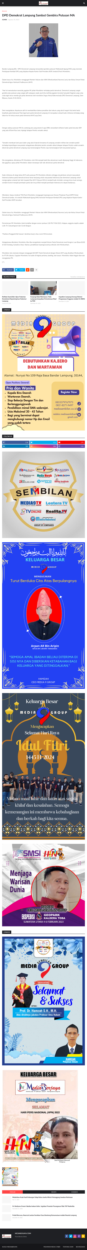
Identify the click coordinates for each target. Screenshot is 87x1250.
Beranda (4, 11)
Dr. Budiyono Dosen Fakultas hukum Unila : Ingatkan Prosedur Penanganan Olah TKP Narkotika (43, 1206)
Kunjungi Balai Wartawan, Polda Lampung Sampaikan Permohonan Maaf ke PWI (43, 299)
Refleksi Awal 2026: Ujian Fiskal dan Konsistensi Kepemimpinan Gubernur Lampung (14, 299)
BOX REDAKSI (80, 1247)
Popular (12, 1192)
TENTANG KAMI (68, 1247)
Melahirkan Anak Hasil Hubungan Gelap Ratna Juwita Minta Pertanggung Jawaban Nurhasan (42, 1197)
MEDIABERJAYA (12, 1247)
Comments (74, 1192)
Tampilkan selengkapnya (77, 277)
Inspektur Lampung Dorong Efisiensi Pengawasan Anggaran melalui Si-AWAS (72, 298)
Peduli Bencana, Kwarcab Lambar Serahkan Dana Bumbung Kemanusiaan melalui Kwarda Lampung (44, 1215)
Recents (53, 1192)
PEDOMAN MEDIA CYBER (52, 1247)
